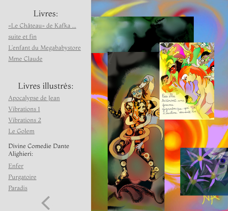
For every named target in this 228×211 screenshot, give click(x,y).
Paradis (17, 188)
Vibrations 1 (24, 109)
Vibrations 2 (24, 120)
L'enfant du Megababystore (44, 47)
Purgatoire (22, 177)
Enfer (15, 166)
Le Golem (21, 131)
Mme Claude (25, 58)
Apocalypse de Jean (34, 98)
